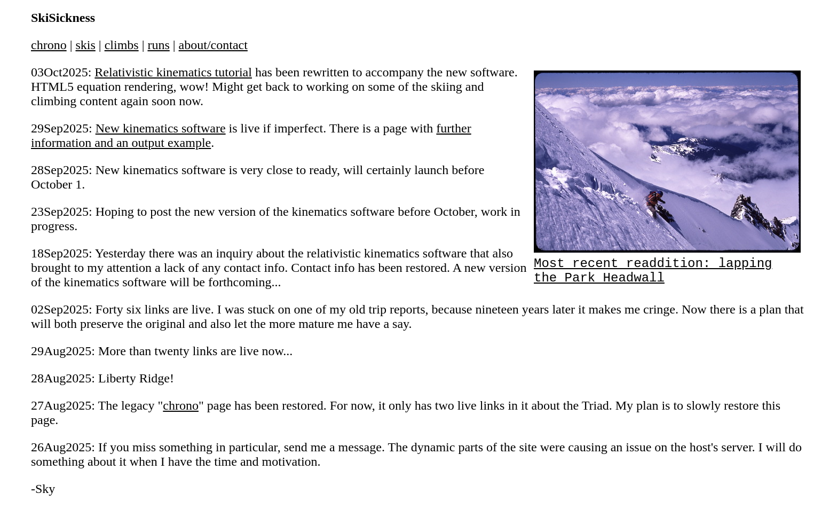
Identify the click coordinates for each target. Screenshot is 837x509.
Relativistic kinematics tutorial (173, 72)
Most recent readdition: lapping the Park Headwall (667, 265)
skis (85, 45)
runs (158, 45)
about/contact (213, 45)
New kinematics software (161, 128)
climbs (122, 45)
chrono (49, 45)
